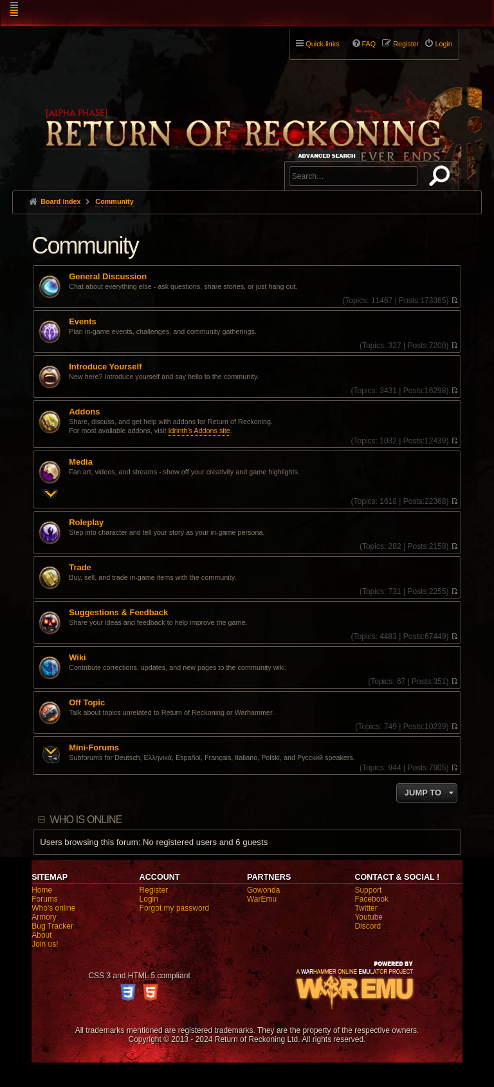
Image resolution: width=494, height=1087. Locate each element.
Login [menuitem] (443, 44)
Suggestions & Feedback (118, 612)
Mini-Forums (94, 747)
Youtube (368, 917)
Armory (44, 917)
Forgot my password (175, 908)
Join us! (45, 944)
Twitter (365, 908)
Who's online (53, 908)
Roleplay (86, 522)
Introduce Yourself (105, 366)
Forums (45, 899)
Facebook (371, 899)
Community (85, 245)
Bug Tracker (52, 926)
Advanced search (329, 155)
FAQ (369, 44)
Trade (80, 567)
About (41, 935)
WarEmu (262, 899)
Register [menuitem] (406, 44)
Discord (367, 926)
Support (367, 890)
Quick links (322, 44)
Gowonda (263, 890)
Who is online (86, 819)
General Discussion (108, 276)
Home (42, 890)
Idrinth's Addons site (199, 430)
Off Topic (87, 702)
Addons (84, 411)
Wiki (77, 657)
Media (81, 462)
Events (82, 321)
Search (442, 178)
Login (149, 899)
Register (154, 890)
